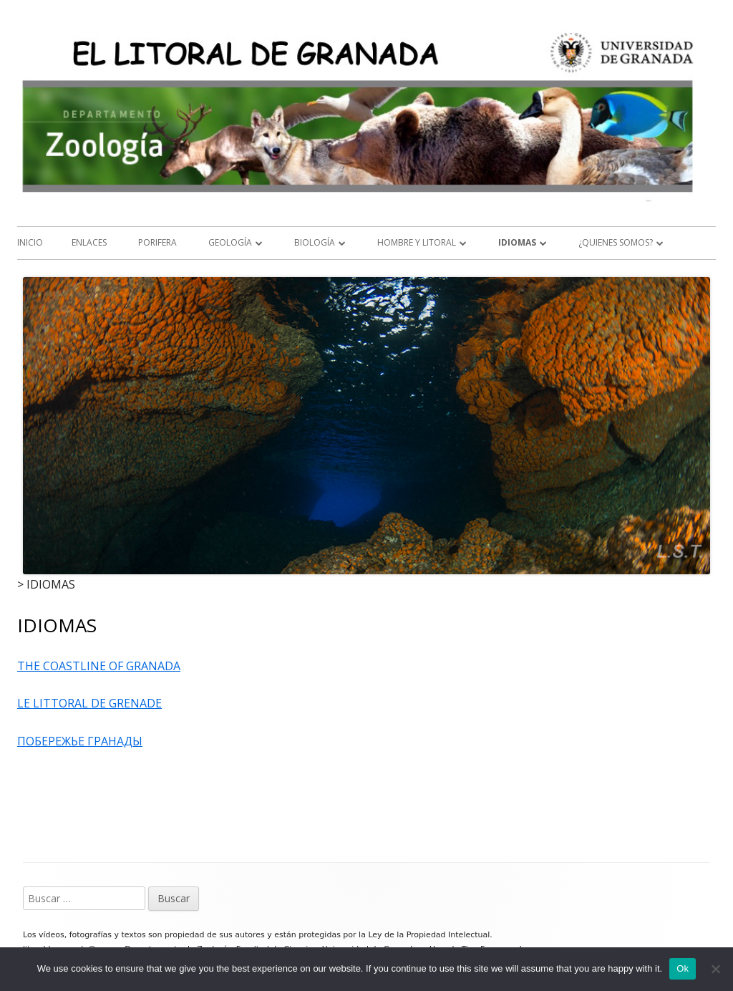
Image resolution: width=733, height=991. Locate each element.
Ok (682, 968)
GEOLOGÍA (230, 242)
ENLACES (89, 242)
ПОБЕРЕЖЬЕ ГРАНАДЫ (79, 741)
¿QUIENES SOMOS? (615, 242)
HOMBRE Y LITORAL (416, 242)
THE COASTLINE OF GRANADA (98, 666)
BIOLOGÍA (314, 242)
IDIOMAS (517, 242)
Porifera (157, 242)
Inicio (30, 242)
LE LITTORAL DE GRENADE (89, 703)
